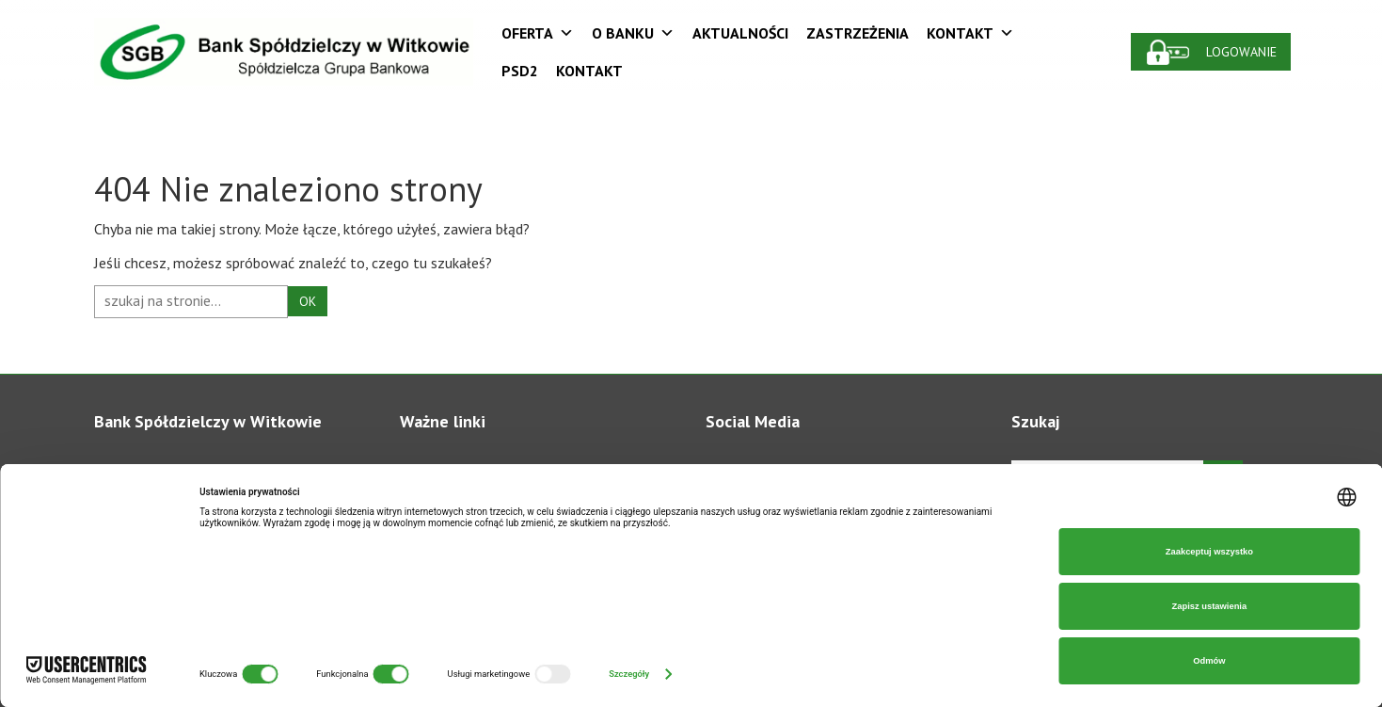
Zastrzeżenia (857, 33)
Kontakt (970, 33)
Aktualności (740, 33)
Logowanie (1242, 51)
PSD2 (519, 70)
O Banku (633, 33)
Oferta (537, 33)
